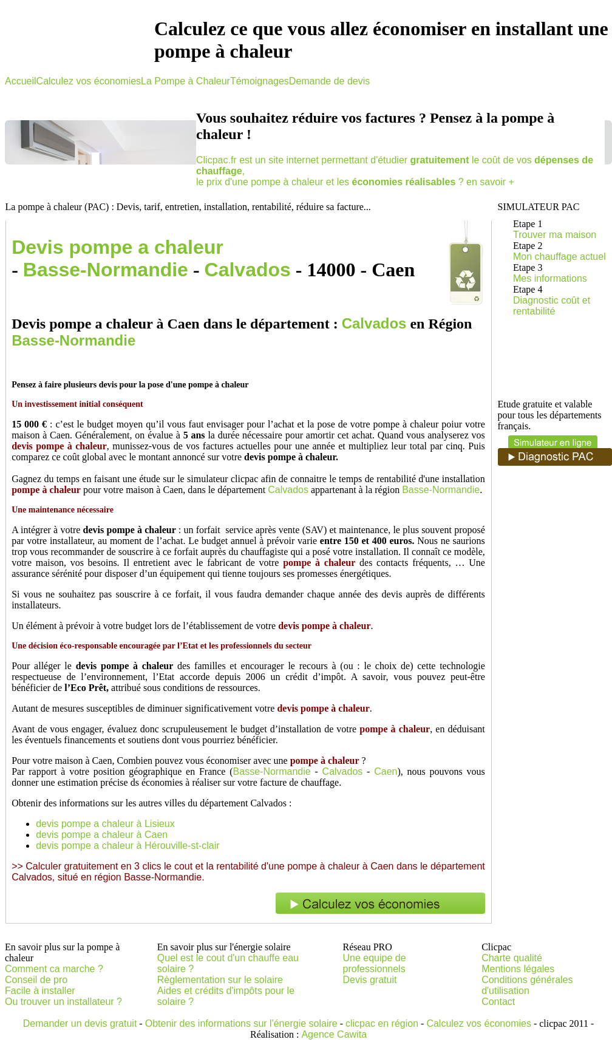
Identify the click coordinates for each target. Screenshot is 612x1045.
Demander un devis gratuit (80, 1023)
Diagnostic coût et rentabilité (551, 305)
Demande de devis (329, 81)
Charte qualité (511, 958)
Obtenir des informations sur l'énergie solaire (241, 1023)
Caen (385, 771)
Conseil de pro (36, 980)
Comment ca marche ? (54, 969)
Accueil (20, 81)
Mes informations (550, 278)
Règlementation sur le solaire (220, 980)
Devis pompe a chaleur (117, 247)
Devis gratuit (370, 980)
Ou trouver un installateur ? (63, 1001)
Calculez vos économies (88, 81)
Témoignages (259, 81)
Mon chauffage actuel (559, 256)
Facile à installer (40, 990)
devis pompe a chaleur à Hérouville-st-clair (127, 845)
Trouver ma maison (554, 235)
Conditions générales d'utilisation (527, 985)
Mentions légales (517, 969)
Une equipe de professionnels (374, 963)
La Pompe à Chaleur (185, 81)
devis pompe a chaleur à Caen (102, 834)
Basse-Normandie (105, 270)
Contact (498, 1001)
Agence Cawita (334, 1034)
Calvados (248, 270)
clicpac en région (381, 1023)
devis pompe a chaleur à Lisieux (105, 824)
